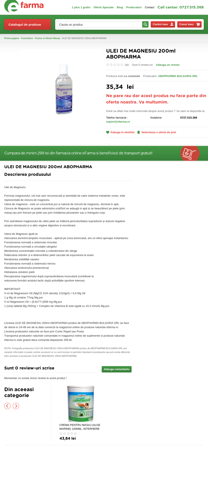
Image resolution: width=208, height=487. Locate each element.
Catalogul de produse (24, 26)
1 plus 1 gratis (81, 7)
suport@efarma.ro (118, 121)
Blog (120, 7)
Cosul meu (189, 24)
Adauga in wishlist (120, 132)
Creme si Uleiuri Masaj (47, 38)
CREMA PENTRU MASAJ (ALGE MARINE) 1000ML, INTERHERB (79, 426)
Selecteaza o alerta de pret (156, 132)
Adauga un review (167, 64)
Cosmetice (27, 38)
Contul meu (163, 24)
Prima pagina (11, 38)
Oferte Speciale (104, 7)
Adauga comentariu (116, 369)
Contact (149, 7)
